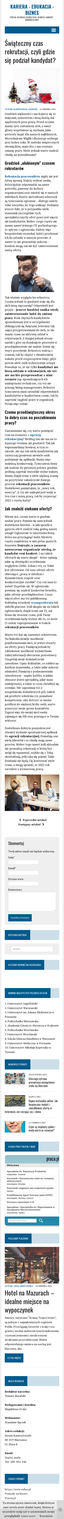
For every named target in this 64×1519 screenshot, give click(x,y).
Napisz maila (12, 1457)
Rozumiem (46, 1516)
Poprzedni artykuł (33, 820)
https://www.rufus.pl (18, 1489)
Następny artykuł (31, 824)
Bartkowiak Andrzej (25, 109)
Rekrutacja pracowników (22, 176)
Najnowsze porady (17, 1064)
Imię (11, 857)
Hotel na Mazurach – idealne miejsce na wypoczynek (29, 1301)
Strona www (16, 879)
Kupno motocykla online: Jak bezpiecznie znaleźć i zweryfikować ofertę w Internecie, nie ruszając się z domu (31, 1106)
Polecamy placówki (18, 1238)
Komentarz (15, 890)
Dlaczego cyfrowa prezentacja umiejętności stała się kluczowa (42, 1082)
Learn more (28, 1516)
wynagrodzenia (42, 602)
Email (11, 868)
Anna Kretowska (23, 1286)
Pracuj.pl (10, 1498)
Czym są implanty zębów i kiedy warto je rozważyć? (42, 1129)
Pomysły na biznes (16, 1493)
